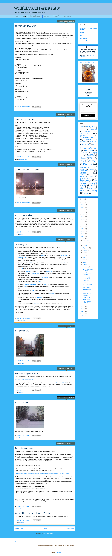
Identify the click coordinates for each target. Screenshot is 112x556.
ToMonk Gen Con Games (26, 119)
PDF (30, 263)
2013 (83, 231)
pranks (81, 188)
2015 (83, 226)
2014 (83, 229)
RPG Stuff (56, 16)
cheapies (39, 297)
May (84, 257)
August (85, 250)
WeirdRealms (93, 183)
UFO (93, 182)
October (85, 245)
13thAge (82, 126)
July (84, 252)
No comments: (26, 106)
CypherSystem (83, 141)
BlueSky (82, 35)
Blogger (59, 552)
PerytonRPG (84, 171)
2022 (83, 209)
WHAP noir (45, 250)
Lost (81, 157)
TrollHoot (84, 182)
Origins (92, 169)
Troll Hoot (49, 271)
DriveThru (63, 263)
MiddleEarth (83, 162)
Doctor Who (86, 144)
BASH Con (28, 271)
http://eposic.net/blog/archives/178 (24, 379)
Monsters (94, 162)
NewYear (82, 169)
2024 (83, 204)
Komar (81, 155)
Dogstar (95, 144)
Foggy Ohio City (22, 331)
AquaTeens (90, 128)
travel (82, 191)
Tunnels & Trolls (22, 257)
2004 (83, 316)
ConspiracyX (83, 135)
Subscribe (88, 115)
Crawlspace (89, 139)
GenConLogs (83, 152)
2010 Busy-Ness (22, 244)
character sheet (48, 263)
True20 (49, 286)
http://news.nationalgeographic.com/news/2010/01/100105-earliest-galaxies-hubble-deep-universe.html (42, 473)
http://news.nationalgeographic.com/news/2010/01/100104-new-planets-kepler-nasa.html (38, 496)
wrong (86, 193)
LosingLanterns (90, 155)
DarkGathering (85, 143)
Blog (24, 16)
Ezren (35, 303)
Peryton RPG (63, 255)
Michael (82, 160)
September (86, 248)
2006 (83, 313)
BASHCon (83, 129)
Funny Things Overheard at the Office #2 (32, 513)
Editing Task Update (23, 215)
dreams (91, 187)
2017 (83, 221)
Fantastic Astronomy (24, 448)
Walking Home (21, 403)
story (38, 303)
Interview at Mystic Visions (26, 373)
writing (21, 234)
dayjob (21, 522)
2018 (83, 219)
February (85, 264)
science (21, 508)
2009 (83, 306)
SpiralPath (92, 175)
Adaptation (82, 127)
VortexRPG (83, 183)
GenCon (24, 109)
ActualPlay (89, 126)
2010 (83, 238)
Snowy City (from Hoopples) (27, 169)
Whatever (51, 293)
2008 (83, 308)
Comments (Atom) (48, 533)
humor (25, 522)
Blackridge (94, 129)
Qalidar (43, 255)
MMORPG (90, 157)
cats (91, 185)
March (85, 262)
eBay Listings (83, 38)
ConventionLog (86, 137)
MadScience (83, 158)
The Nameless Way (35, 16)
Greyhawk (94, 152)
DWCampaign (93, 141)
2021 (83, 212)
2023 (83, 207)
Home (17, 16)
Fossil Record (67, 16)
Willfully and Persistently (37, 8)
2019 (83, 216)
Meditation (92, 158)
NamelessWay (84, 167)
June (84, 255)
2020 (83, 214)
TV (96, 180)
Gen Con (20, 268)
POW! (45, 284)
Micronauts (90, 160)
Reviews (46, 16)
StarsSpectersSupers (85, 178)
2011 (83, 236)
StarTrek (82, 176)
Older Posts (70, 528)
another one (45, 277)
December (86, 240)
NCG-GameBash (84, 166)
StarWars (91, 176)
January (85, 267)
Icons (91, 154)
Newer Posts (19, 528)
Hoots (84, 154)
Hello (15, 541)
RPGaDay (83, 175)
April (84, 260)
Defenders (94, 143)
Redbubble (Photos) (85, 41)
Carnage (87, 131)
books (84, 185)
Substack (82, 32)
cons (20, 109)
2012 (83, 233)
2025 (83, 202)
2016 (83, 224)
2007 (83, 311)
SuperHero (30, 109)
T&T (33, 290)
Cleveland (21, 205)
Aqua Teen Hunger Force (29, 284)
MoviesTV (87, 164)
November (86, 243)
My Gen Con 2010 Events (26, 26)
